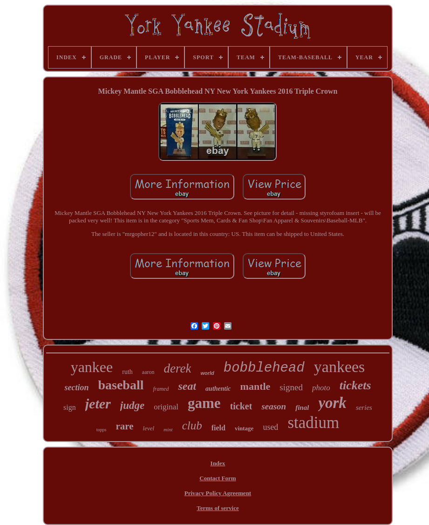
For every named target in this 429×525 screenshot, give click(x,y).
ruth (127, 371)
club (192, 425)
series (364, 407)
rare (124, 426)
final (302, 407)
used (270, 427)
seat (187, 386)
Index (218, 463)
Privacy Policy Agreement (217, 493)
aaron (148, 372)
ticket (241, 406)
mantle (255, 386)
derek (177, 368)
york (332, 402)
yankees (339, 366)
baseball (120, 385)
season (273, 406)
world (207, 373)
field (218, 428)
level (149, 428)
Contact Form (217, 478)
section (76, 387)
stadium (313, 423)
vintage (244, 428)
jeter (98, 403)
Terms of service (218, 507)
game (204, 403)
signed (291, 387)
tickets (355, 385)
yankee (92, 367)
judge (132, 405)
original (166, 406)
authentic (218, 388)
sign (69, 407)
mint (168, 429)
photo (321, 387)
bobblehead (264, 368)
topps (101, 429)
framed (161, 389)
